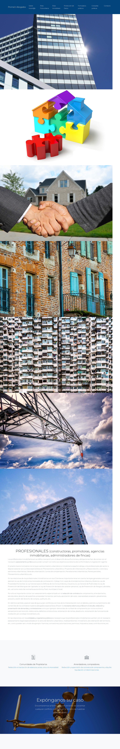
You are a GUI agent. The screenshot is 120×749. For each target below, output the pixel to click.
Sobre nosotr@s (32, 7)
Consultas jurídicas (95, 7)
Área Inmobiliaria (56, 7)
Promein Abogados (17, 7)
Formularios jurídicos (82, 7)
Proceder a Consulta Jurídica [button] (60, 721)
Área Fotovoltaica (44, 7)
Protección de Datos (69, 7)
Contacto (107, 6)
